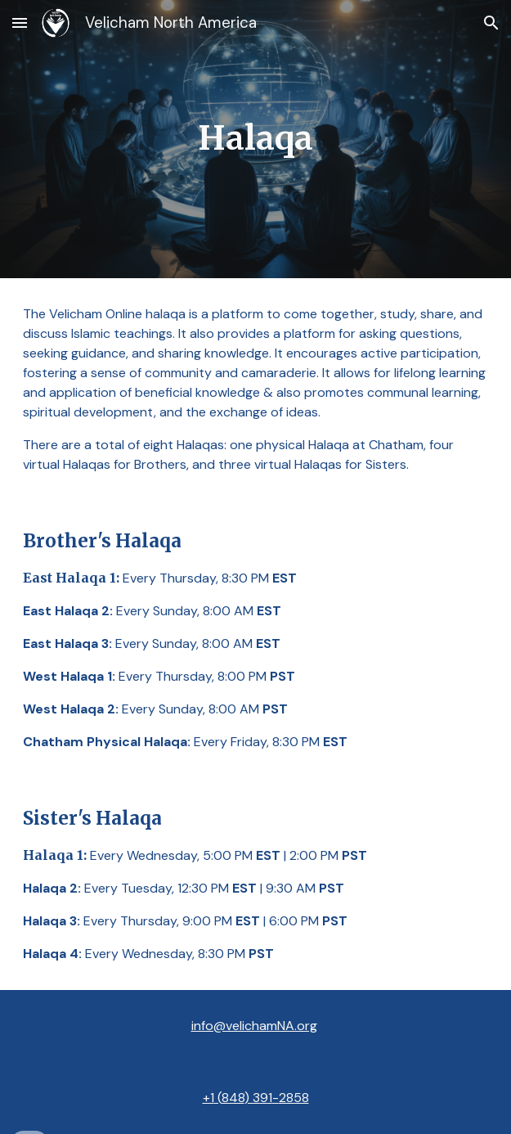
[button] (19, 22)
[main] (255, 139)
